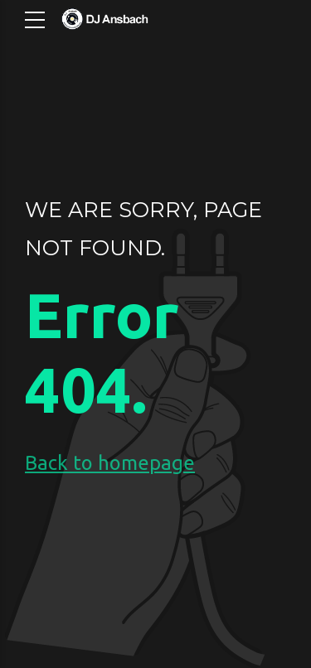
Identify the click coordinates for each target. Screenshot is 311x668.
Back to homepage (110, 462)
